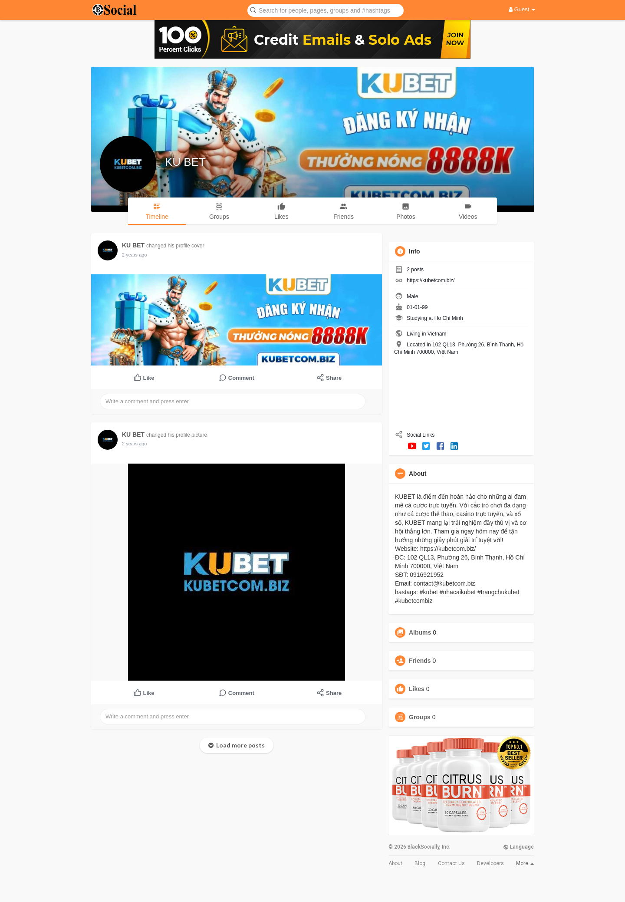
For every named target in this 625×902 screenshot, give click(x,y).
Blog (419, 863)
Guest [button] (522, 9)
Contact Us (451, 863)
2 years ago (134, 254)
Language (518, 846)
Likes (416, 688)
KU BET (185, 161)
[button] (325, 10)
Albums (420, 632)
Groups (420, 717)
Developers (490, 863)
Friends (420, 660)
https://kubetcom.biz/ (430, 280)
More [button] (525, 863)
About (395, 863)
